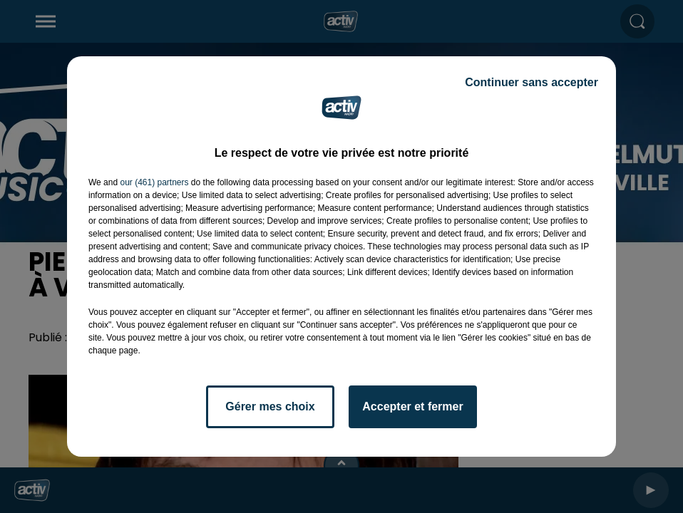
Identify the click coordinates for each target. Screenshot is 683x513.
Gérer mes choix (269, 406)
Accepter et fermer (412, 406)
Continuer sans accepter (531, 82)
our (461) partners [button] (154, 182)
